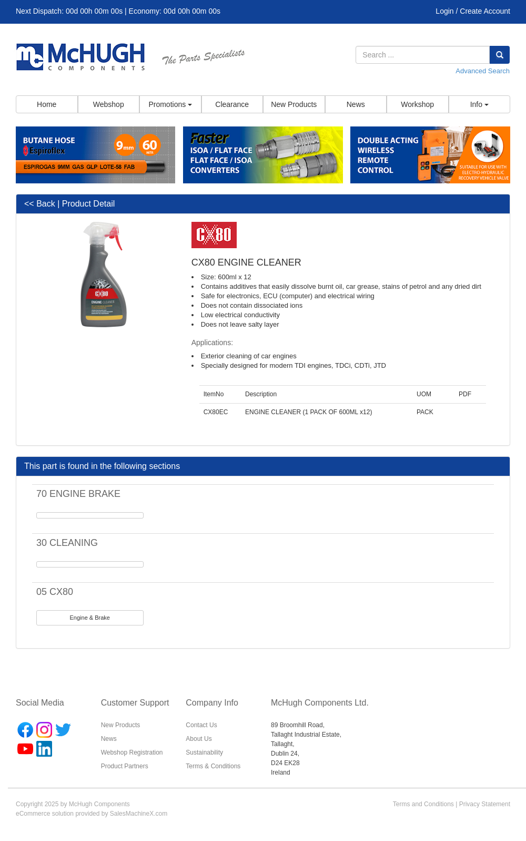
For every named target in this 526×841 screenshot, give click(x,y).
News (109, 738)
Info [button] (479, 104)
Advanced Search (483, 71)
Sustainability (204, 752)
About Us (198, 738)
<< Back (39, 203)
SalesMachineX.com (138, 813)
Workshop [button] (417, 104)
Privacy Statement (484, 804)
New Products (120, 725)
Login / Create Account (473, 11)
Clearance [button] (232, 104)
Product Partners (124, 766)
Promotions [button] (170, 104)
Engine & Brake (90, 617)
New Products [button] (294, 104)
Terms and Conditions (423, 804)
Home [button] (46, 104)
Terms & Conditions (213, 766)
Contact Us (201, 725)
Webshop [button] (108, 104)
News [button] (356, 104)
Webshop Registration (132, 752)
